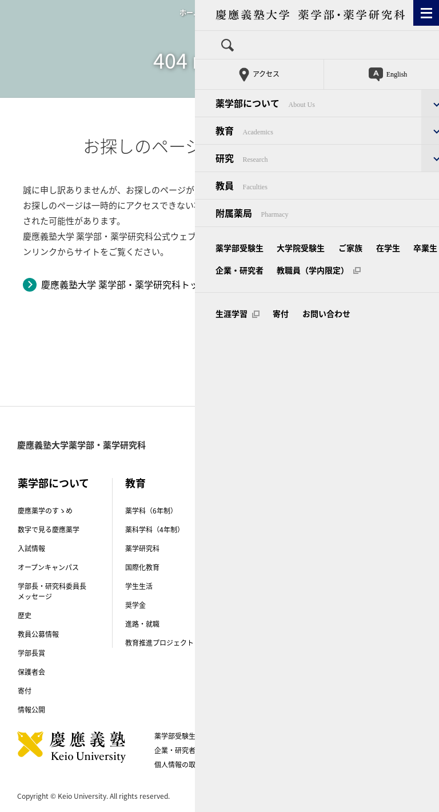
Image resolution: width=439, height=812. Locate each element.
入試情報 (31, 548)
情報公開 (31, 709)
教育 (135, 483)
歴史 (24, 615)
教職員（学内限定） (246, 750)
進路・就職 (142, 624)
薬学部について (53, 483)
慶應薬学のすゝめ (45, 510)
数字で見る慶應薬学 (48, 529)
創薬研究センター (260, 529)
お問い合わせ (261, 764)
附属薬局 (354, 551)
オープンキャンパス (48, 567)
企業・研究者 (174, 750)
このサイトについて (328, 750)
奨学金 (135, 605)
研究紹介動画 (253, 586)
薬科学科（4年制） (154, 529)
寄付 (24, 691)
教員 (356, 483)
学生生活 (139, 586)
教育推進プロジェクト (159, 643)
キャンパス (366, 523)
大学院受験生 (231, 736)
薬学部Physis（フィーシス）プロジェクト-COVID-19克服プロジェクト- (273, 615)
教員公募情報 (38, 634)
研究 (243, 483)
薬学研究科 (142, 548)
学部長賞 (31, 653)
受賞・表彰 (250, 567)
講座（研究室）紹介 (263, 510)
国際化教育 (142, 567)
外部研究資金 (253, 663)
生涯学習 (315, 764)
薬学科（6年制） (151, 510)
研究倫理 (246, 644)
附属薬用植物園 (364, 569)
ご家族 (278, 736)
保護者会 (31, 672)
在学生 (314, 736)
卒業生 (350, 736)
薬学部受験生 (174, 736)
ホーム (189, 12)
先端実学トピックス (263, 548)
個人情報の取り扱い (189, 764)
